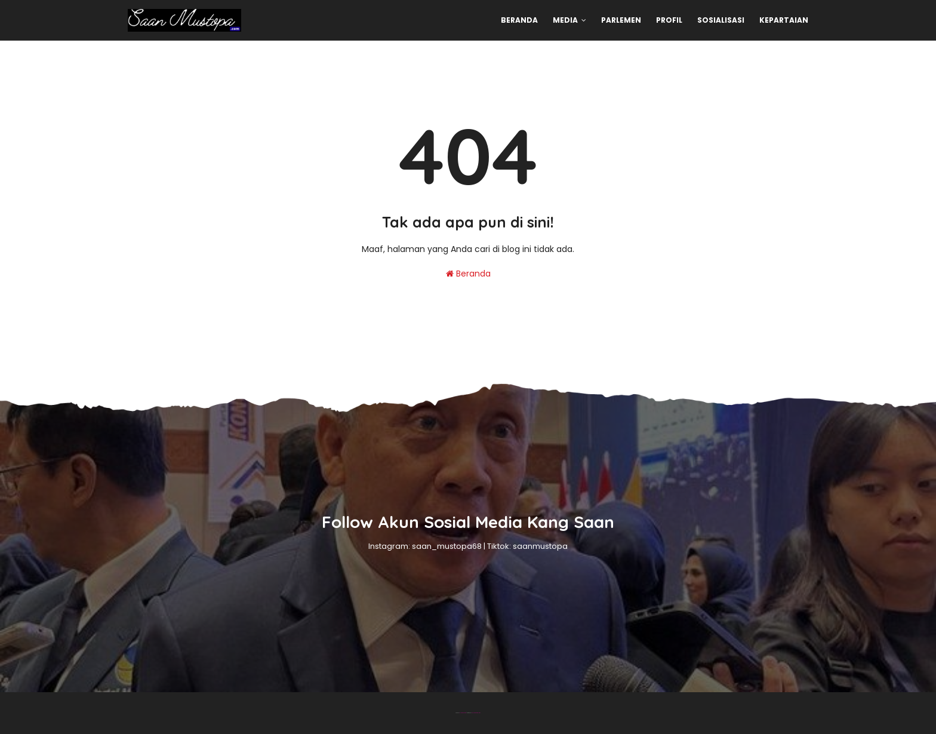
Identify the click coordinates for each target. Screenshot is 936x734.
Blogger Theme (463, 712)
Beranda (468, 274)
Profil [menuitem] (669, 20)
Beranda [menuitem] (519, 20)
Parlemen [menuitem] (621, 20)
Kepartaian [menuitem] (783, 20)
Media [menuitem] (565, 20)
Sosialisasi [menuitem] (720, 20)
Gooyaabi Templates (476, 712)
